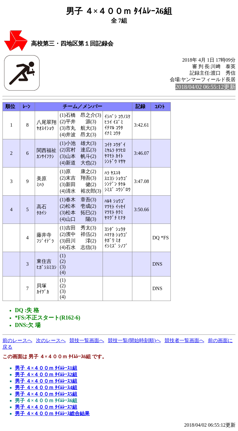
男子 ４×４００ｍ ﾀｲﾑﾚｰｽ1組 (46, 368)
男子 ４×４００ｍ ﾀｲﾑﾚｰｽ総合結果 (52, 413)
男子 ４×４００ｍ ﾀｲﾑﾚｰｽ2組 (46, 374)
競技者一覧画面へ (184, 340)
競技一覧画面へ (86, 340)
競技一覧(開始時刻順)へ (134, 340)
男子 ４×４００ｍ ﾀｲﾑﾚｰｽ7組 (46, 407)
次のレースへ (51, 340)
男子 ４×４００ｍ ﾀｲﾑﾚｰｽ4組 (46, 387)
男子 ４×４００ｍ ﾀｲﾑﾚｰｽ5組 (46, 394)
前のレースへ (17, 340)
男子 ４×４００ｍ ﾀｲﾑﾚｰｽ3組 (46, 381)
